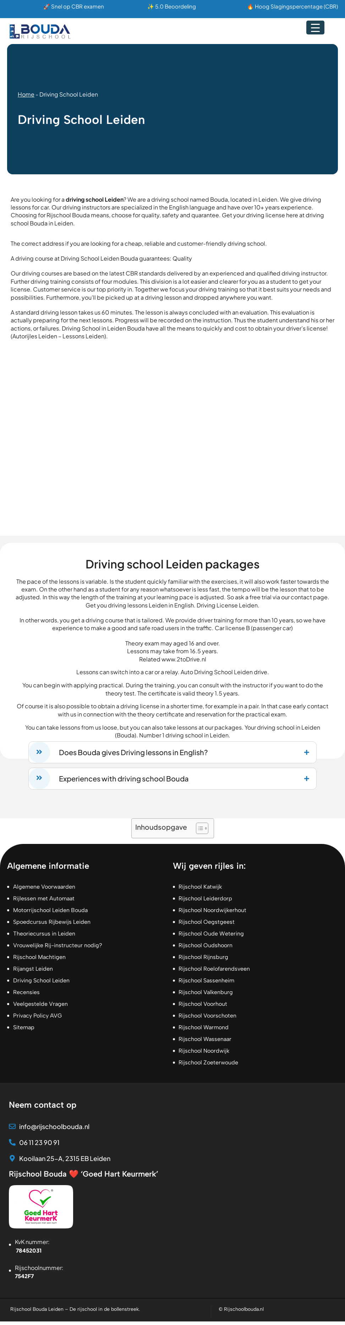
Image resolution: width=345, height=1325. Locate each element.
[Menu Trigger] (315, 27)
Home (26, 94)
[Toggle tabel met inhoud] (199, 832)
